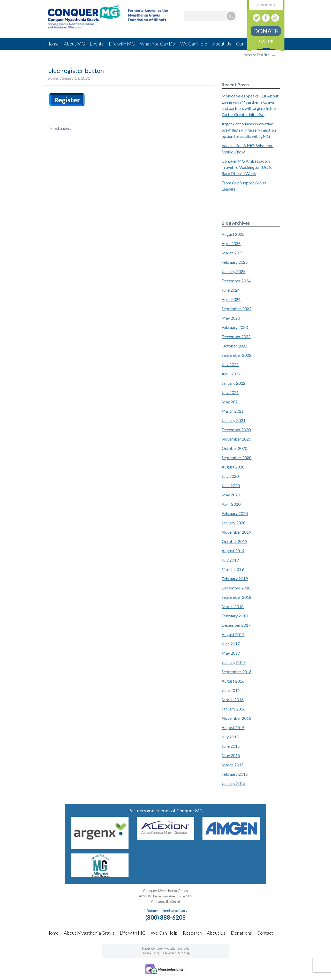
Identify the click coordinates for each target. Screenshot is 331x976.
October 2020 (234, 448)
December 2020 (236, 429)
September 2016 (236, 671)
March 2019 (233, 569)
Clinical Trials (266, 5)
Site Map (184, 953)
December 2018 (236, 587)
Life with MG (122, 44)
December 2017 (236, 625)
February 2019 (235, 578)
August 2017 (233, 634)
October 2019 (234, 541)
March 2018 (233, 606)
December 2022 (236, 336)
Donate (266, 31)
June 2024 (231, 289)
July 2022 (230, 364)
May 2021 (231, 401)
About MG (74, 44)
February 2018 (235, 615)
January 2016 (233, 708)
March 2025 (233, 252)
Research (192, 933)
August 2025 (233, 234)
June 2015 (231, 746)
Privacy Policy (150, 953)
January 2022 (233, 383)
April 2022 (231, 373)
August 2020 (233, 466)
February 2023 (235, 327)
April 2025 (231, 243)
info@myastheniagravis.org (165, 910)
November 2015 (236, 718)
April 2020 (231, 504)
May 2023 (231, 317)
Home (53, 44)
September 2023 (236, 308)
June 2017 (231, 643)
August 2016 (233, 680)
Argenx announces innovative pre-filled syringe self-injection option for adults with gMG (249, 130)
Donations (241, 933)
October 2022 (234, 345)
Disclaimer (169, 953)
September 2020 (236, 457)
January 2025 (233, 271)
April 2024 (231, 299)
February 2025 (235, 262)
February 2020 (235, 513)
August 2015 (233, 727)
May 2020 (231, 494)
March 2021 (233, 410)
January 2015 (233, 783)
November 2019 (236, 531)
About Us (221, 44)
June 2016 (231, 690)
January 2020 (233, 522)
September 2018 (236, 597)
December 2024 (236, 280)
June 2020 (231, 485)
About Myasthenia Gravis (89, 933)
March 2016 (233, 699)
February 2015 (235, 773)
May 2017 (231, 652)
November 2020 (236, 438)
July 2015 (230, 736)
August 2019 (233, 550)
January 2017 (233, 662)
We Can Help (193, 44)
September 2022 (236, 355)
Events (97, 44)
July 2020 (230, 476)
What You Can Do (157, 44)
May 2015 (231, 755)
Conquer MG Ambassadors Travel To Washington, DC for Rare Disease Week (248, 167)
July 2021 (230, 392)
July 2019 (230, 559)
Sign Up (266, 41)
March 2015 (233, 764)
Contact (265, 933)
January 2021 (233, 420)
